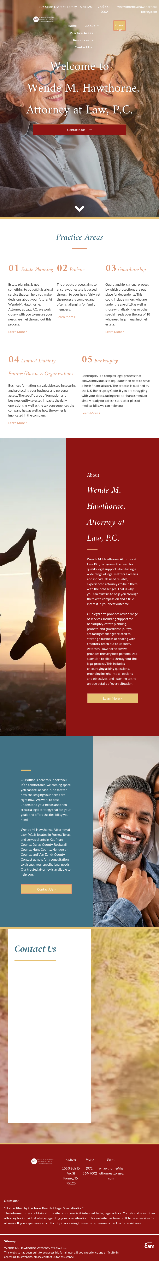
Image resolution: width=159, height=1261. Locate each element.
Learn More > (17, 332)
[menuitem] (72, 25)
